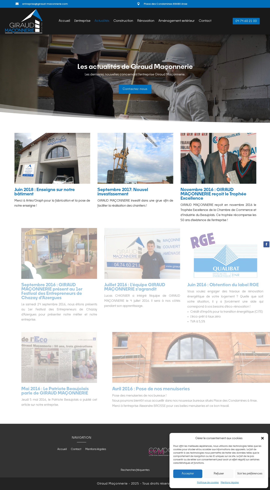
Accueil (64, 21)
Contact (205, 21)
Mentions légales (230, 483)
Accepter (188, 473)
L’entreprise (82, 21)
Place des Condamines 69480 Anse (165, 4)
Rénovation (145, 21)
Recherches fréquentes (135, 470)
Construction (123, 21)
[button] (262, 438)
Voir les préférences (249, 473)
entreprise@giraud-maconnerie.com (45, 4)
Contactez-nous (135, 89)
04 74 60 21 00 (246, 21)
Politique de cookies (208, 483)
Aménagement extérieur (176, 21)
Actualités (101, 21)
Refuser (219, 473)
